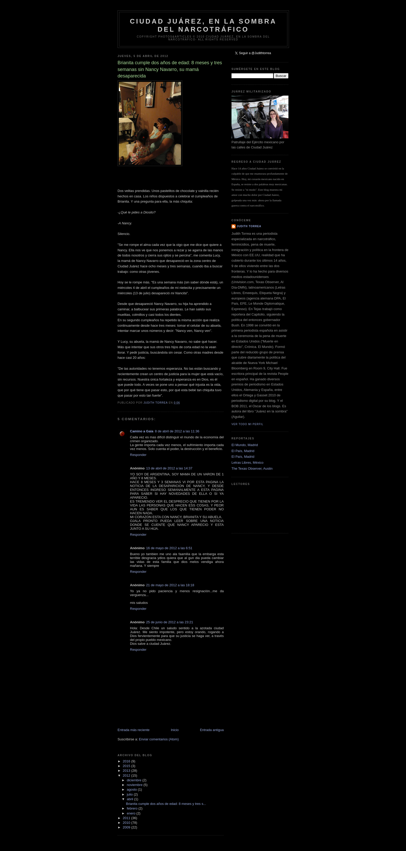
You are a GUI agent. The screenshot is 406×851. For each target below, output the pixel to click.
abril (130, 799)
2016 (127, 761)
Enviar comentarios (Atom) (159, 739)
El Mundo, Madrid (244, 445)
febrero (133, 808)
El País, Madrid (242, 451)
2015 (127, 766)
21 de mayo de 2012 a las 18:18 (170, 585)
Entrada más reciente (134, 730)
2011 (127, 818)
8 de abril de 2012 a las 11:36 (177, 431)
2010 (127, 823)
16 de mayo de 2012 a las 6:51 (169, 548)
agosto (132, 789)
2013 (127, 771)
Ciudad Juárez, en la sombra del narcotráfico (203, 25)
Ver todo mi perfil (247, 424)
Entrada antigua (212, 730)
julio (130, 794)
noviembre (135, 785)
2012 (127, 775)
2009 (127, 827)
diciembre (134, 780)
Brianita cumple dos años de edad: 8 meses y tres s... (166, 804)
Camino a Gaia (141, 431)
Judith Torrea (249, 226)
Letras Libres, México (247, 462)
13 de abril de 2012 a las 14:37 (169, 468)
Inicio (175, 730)
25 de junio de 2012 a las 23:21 (169, 622)
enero (131, 813)
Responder (138, 455)
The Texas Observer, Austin (252, 468)
